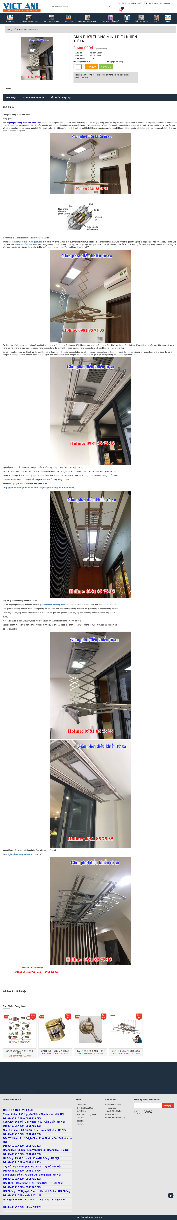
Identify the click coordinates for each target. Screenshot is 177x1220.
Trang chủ (11, 29)
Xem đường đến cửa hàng (159, 3)
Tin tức (80, 1118)
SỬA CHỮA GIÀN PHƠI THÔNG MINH (20, 1052)
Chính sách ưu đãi (114, 1111)
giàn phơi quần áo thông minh (52, 605)
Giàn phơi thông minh (28, 29)
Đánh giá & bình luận (33, 97)
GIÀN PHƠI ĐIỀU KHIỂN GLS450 (126, 1051)
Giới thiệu (11, 97)
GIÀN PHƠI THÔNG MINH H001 (55, 1051)
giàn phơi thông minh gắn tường (28, 242)
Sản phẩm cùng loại (60, 97)
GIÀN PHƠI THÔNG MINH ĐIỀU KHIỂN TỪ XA (105, 39)
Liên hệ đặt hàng (113, 1105)
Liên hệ (80, 1121)
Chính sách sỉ (112, 1114)
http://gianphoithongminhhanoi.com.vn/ (22, 854)
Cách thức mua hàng (115, 1118)
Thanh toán (111, 1108)
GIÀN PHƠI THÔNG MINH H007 (90, 1051)
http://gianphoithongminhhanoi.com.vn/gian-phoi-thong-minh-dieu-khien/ (39, 487)
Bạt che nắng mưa (85, 1108)
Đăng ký (167, 1105)
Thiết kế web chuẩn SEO (93, 1217)
